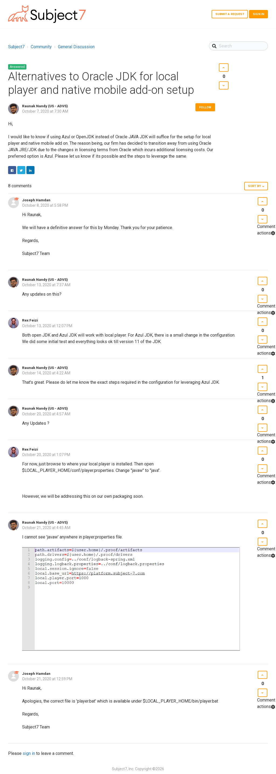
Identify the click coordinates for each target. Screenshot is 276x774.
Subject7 (16, 46)
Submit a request (229, 14)
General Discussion (76, 46)
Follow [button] (205, 107)
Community (41, 46)
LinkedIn (30, 170)
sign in (29, 753)
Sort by (254, 186)
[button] (223, 67)
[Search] (238, 46)
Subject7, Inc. (123, 769)
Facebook (12, 170)
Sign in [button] (258, 14)
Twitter (21, 170)
